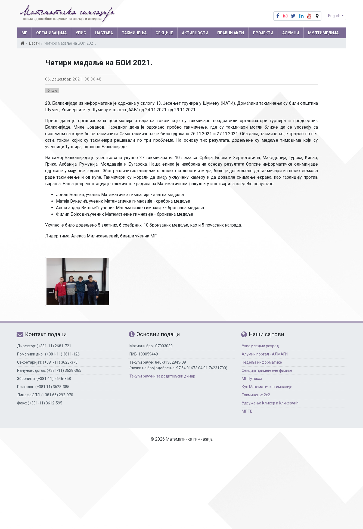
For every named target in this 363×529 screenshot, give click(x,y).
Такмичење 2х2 (256, 395)
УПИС (81, 33)
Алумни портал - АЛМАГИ (265, 354)
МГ (24, 33)
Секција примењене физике (267, 370)
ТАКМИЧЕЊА (134, 33)
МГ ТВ (247, 411)
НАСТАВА (104, 33)
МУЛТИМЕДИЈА (323, 33)
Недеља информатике (262, 362)
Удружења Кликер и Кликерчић (270, 403)
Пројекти (263, 33)
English (334, 16)
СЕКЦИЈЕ (164, 33)
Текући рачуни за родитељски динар (162, 376)
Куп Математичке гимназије (267, 387)
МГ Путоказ (252, 378)
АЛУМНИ (290, 33)
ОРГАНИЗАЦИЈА (51, 33)
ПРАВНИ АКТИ (230, 33)
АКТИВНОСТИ (195, 33)
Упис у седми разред (260, 346)
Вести (34, 43)
